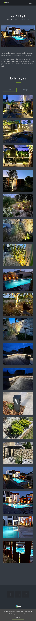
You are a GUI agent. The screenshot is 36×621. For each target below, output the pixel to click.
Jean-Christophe (12, 20)
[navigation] (30, 3)
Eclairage (25, 90)
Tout (9, 90)
